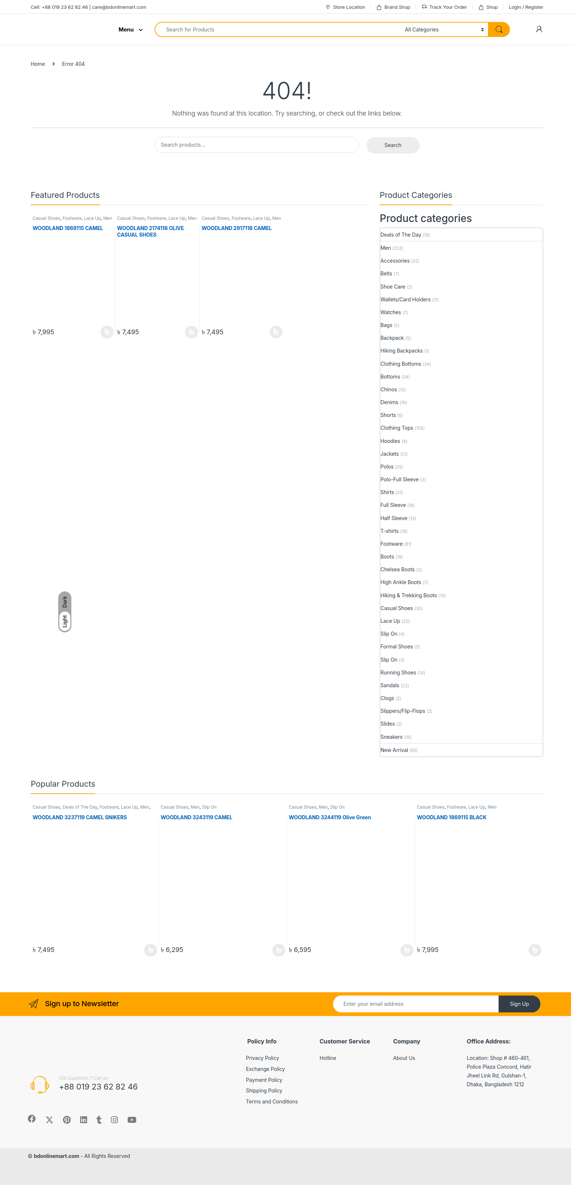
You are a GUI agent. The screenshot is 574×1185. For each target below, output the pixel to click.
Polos (387, 466)
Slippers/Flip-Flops (402, 711)
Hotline (328, 1058)
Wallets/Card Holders (405, 299)
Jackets (389, 454)
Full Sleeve (393, 505)
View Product (107, 332)
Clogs (387, 698)
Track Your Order (444, 7)
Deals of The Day (400, 235)
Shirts (387, 492)
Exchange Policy (265, 1069)
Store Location (345, 7)
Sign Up (519, 1004)
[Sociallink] (32, 1119)
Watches (390, 312)
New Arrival (394, 750)
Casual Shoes (46, 218)
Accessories (395, 260)
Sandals (389, 685)
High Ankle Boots (400, 582)
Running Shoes (398, 672)
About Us (404, 1058)
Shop (488, 7)
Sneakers (391, 737)
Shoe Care (392, 286)
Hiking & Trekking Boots (408, 595)
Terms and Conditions (272, 1101)
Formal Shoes (396, 646)
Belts (386, 273)
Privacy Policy (262, 1058)
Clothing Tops (396, 428)
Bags (386, 325)
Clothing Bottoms (400, 364)
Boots (387, 556)
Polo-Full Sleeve (399, 479)
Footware (72, 218)
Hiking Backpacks (401, 350)
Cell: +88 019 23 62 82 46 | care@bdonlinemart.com (88, 7)
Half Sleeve (393, 518)
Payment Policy (264, 1080)
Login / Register (526, 7)
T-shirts (389, 531)
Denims (389, 402)
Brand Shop (393, 7)
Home (38, 64)
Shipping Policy (264, 1090)
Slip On (388, 634)
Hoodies (390, 441)
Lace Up (92, 218)
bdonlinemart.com (56, 1156)
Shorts (388, 415)
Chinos (388, 389)
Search (392, 145)
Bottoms (390, 376)
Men (107, 218)
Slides (387, 724)
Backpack (392, 338)
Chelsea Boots (397, 569)
